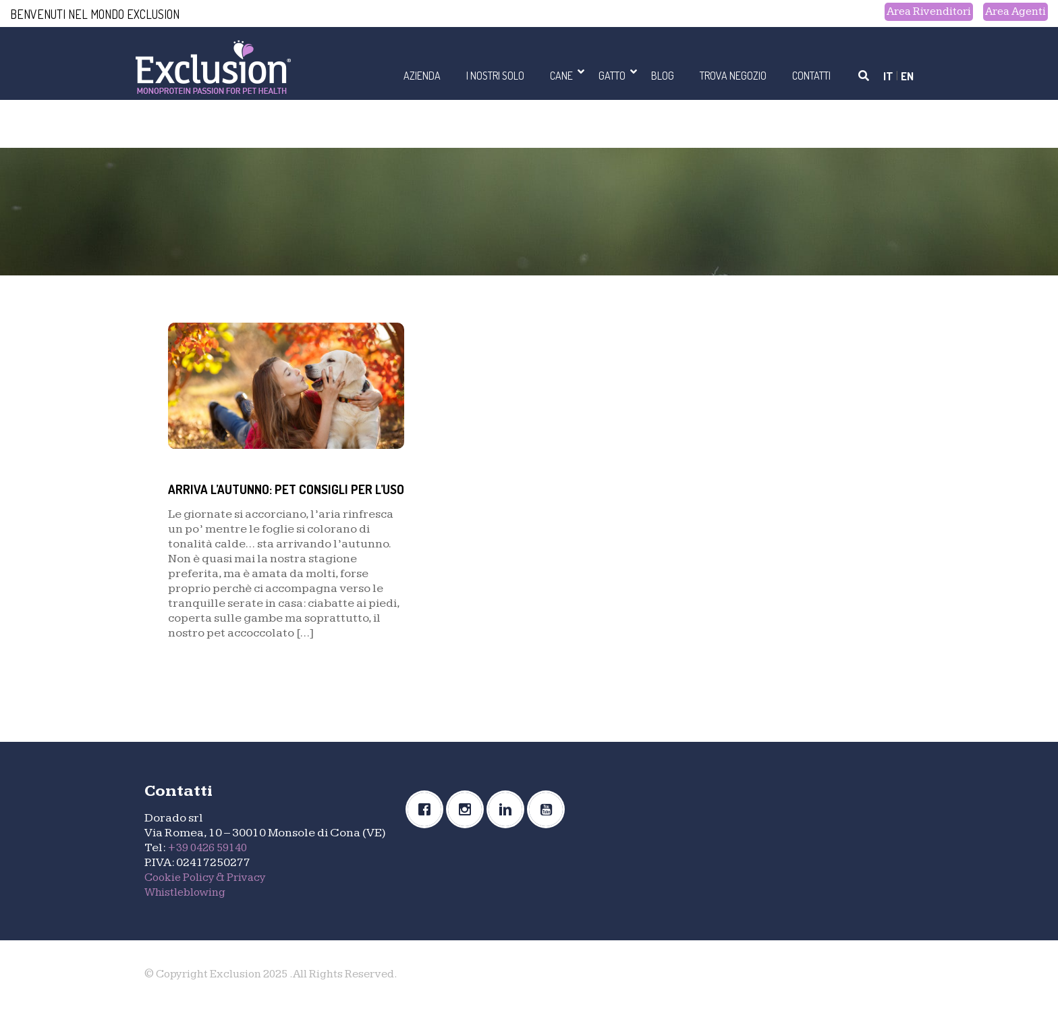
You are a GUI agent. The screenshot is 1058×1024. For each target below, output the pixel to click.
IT (888, 75)
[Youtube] (549, 826)
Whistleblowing (188, 908)
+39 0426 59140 (211, 864)
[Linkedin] (509, 826)
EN (907, 75)
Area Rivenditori (919, 12)
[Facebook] (428, 826)
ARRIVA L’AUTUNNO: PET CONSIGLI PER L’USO (285, 496)
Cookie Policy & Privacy (209, 893)
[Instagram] (468, 826)
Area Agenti (1012, 12)
